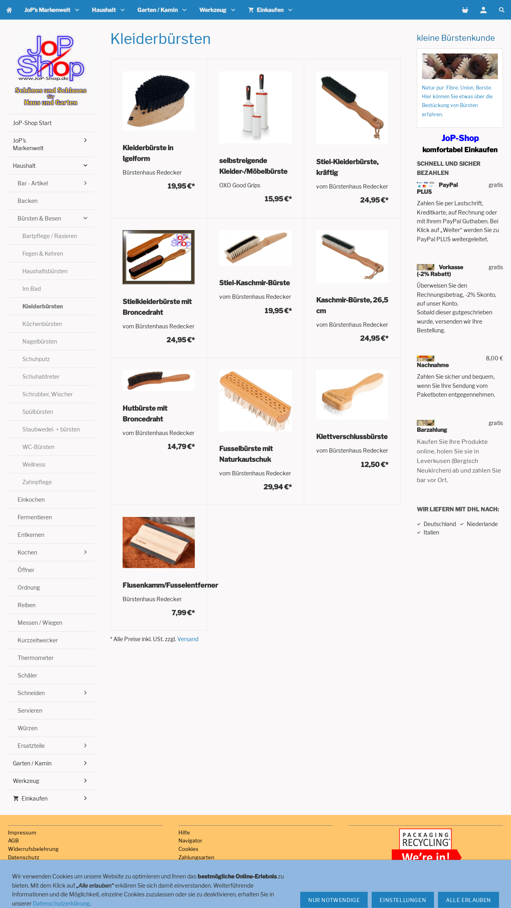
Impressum (22, 832)
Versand (187, 639)
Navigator (190, 840)
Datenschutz (23, 857)
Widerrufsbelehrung (33, 849)
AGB (13, 840)
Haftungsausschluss (33, 874)
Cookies (188, 849)
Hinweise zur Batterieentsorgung (49, 882)
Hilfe (184, 832)
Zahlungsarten (196, 857)
